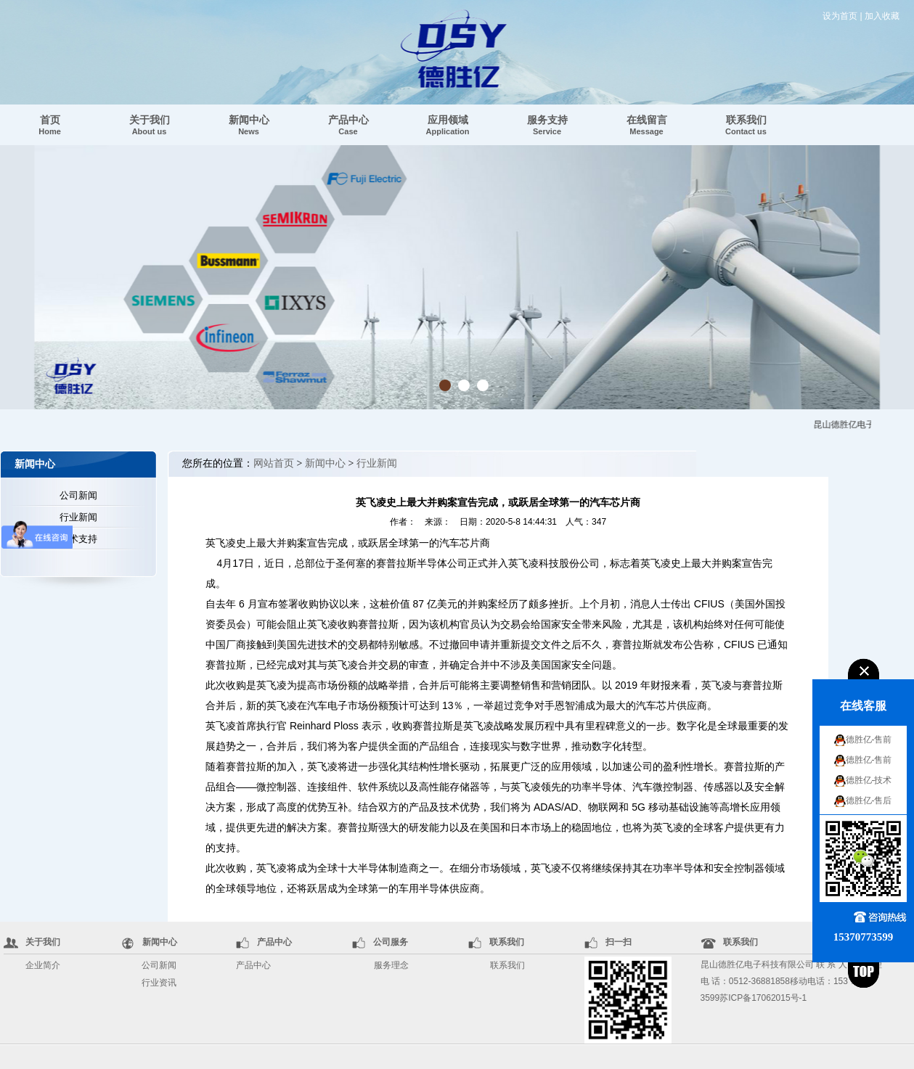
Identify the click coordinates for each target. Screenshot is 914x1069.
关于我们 (149, 125)
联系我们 (746, 125)
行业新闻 (78, 517)
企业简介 (42, 965)
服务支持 (547, 125)
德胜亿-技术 (869, 780)
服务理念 (391, 965)
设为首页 (840, 16)
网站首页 (273, 463)
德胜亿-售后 (869, 800)
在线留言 (647, 125)
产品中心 (348, 125)
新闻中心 (249, 125)
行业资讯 (159, 983)
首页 (49, 125)
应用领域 (448, 125)
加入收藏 (882, 16)
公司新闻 (78, 495)
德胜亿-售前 (869, 739)
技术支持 (78, 538)
